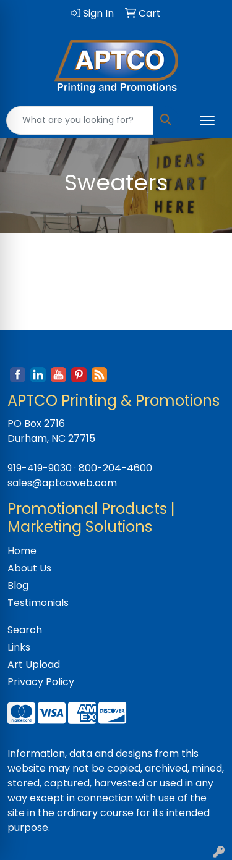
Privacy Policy (40, 682)
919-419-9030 (39, 468)
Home (22, 551)
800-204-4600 (115, 468)
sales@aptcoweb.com (62, 483)
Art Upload (33, 664)
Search (24, 630)
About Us (29, 568)
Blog (17, 585)
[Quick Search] (79, 120)
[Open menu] (207, 120)
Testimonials (38, 603)
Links (18, 647)
